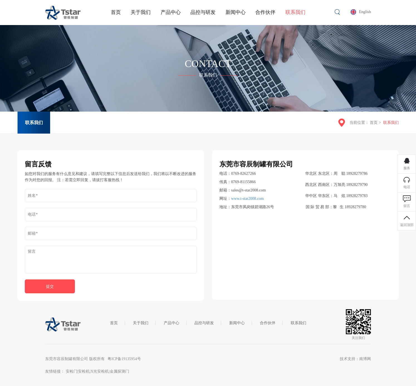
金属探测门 (119, 371)
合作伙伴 (267, 323)
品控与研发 (204, 323)
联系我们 (34, 122)
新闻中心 (237, 323)
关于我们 (140, 323)
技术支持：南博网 (355, 359)
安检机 (84, 371)
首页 (374, 123)
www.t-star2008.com (247, 198)
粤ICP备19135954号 (124, 359)
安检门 (71, 371)
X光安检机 (99, 371)
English (365, 12)
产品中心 (171, 323)
